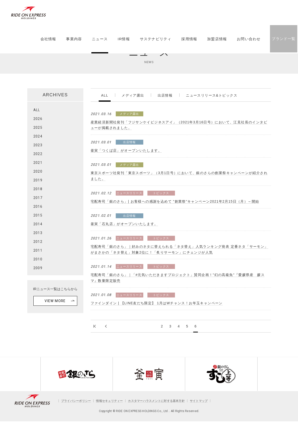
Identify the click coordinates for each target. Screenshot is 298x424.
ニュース (99, 42)
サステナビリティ (155, 42)
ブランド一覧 (283, 42)
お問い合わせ (248, 42)
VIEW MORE (55, 301)
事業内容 (74, 42)
